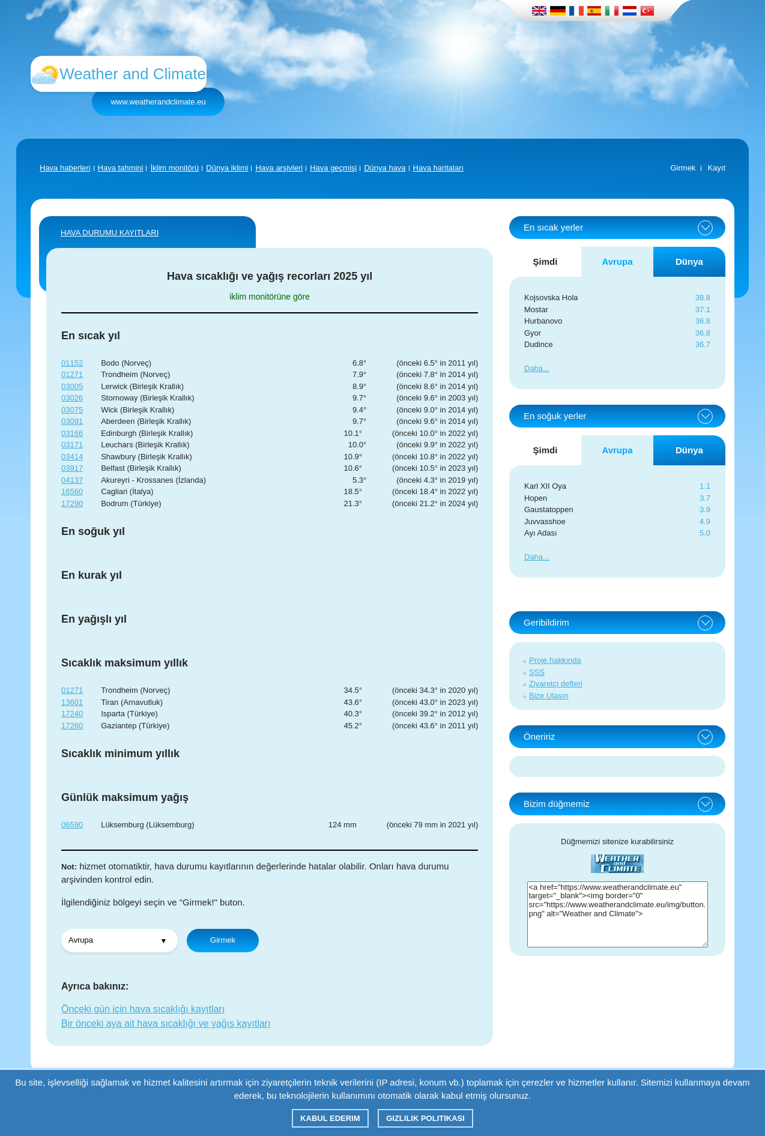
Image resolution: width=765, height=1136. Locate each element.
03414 (72, 456)
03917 (72, 468)
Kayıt (716, 167)
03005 (72, 386)
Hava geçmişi (333, 167)
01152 (72, 362)
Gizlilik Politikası (425, 1118)
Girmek (682, 167)
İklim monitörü (174, 167)
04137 (72, 480)
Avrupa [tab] (617, 261)
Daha (533, 368)
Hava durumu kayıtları (110, 232)
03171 (72, 444)
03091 (72, 421)
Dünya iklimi (227, 167)
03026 (72, 397)
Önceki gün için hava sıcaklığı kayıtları (143, 1009)
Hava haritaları (438, 167)
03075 (72, 409)
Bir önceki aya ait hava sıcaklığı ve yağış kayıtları (166, 1023)
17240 (72, 713)
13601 (72, 702)
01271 (72, 374)
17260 (72, 725)
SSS (537, 672)
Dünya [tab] (689, 261)
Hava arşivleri (279, 167)
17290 (72, 503)
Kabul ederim (330, 1118)
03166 (72, 433)
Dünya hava (384, 167)
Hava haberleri (65, 167)
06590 (72, 824)
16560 (72, 491)
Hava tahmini (121, 167)
